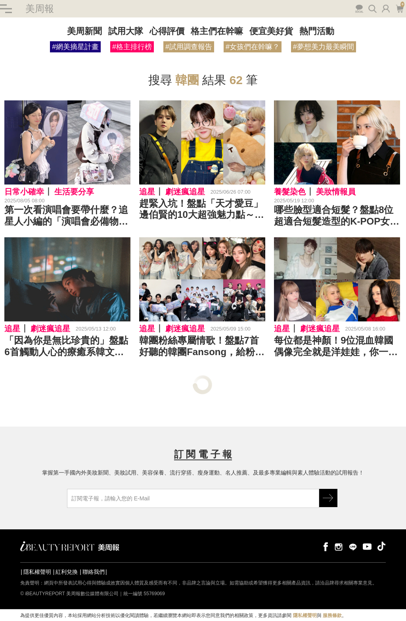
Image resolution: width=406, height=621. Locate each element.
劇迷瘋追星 (185, 191)
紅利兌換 (67, 572)
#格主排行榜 (132, 47)
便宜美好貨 (271, 31)
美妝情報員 (336, 191)
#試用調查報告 (188, 47)
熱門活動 (316, 31)
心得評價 (166, 31)
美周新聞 (84, 31)
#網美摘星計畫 (75, 47)
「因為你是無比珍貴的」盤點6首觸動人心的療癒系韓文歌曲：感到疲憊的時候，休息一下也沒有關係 (66, 346)
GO (328, 498)
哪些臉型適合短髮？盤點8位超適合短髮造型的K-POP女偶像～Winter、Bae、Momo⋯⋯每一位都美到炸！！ (336, 215)
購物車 (399, 8)
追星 (147, 191)
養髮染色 (290, 191)
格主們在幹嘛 (217, 31)
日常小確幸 (24, 191)
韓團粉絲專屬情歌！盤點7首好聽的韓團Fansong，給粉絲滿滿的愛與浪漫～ (201, 346)
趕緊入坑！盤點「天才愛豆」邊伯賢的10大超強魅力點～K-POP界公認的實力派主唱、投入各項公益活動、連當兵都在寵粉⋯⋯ (201, 209)
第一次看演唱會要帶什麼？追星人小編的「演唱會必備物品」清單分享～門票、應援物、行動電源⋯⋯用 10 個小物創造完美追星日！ (66, 215)
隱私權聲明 (37, 572)
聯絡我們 (93, 572)
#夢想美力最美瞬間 (323, 47)
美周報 (39, 8)
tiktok (381, 546)
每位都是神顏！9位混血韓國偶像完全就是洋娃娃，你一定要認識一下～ (336, 346)
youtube (367, 546)
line (353, 546)
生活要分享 (74, 191)
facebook (324, 546)
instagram (338, 546)
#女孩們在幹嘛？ (253, 47)
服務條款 (332, 615)
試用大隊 (125, 31)
